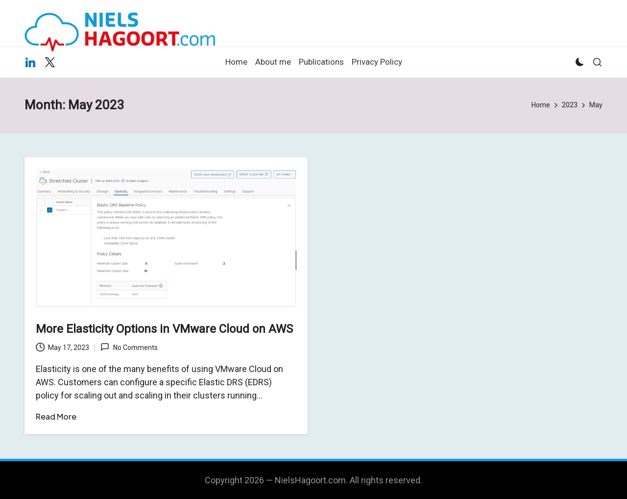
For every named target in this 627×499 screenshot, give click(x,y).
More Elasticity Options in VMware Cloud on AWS (164, 329)
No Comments (128, 347)
